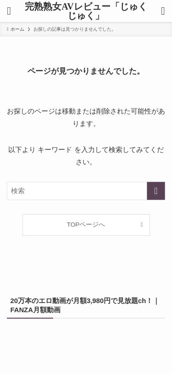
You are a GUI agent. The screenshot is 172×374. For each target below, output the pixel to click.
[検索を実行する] (156, 191)
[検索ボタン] (163, 11)
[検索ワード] (86, 191)
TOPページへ (86, 224)
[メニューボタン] (9, 11)
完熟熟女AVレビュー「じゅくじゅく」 (86, 11)
